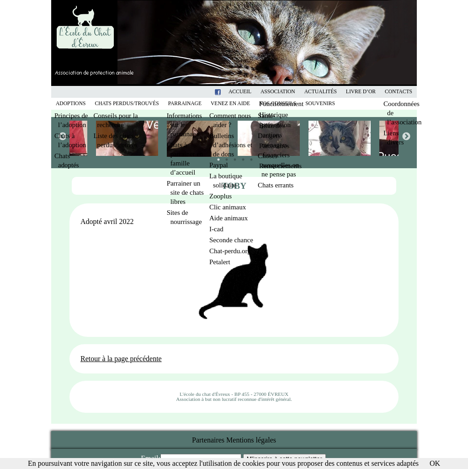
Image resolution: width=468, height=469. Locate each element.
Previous (62, 136)
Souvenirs (320, 104)
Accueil (240, 92)
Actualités (320, 92)
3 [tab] (232, 157)
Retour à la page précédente (121, 358)
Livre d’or (361, 92)
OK (435, 463)
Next (406, 136)
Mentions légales (251, 440)
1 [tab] (216, 157)
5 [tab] (249, 157)
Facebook (229, 92)
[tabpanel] (269, 138)
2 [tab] (224, 157)
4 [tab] (241, 157)
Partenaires (208, 440)
